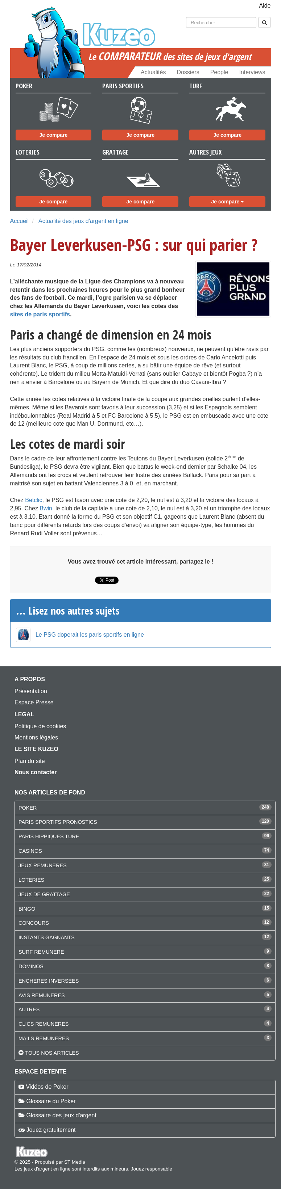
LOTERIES (31, 880)
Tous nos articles (52, 1053)
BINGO (26, 909)
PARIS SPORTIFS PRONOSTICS (57, 822)
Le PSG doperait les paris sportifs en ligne (90, 635)
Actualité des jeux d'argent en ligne (83, 221)
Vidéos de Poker (47, 1087)
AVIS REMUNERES (41, 995)
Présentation (31, 691)
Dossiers (188, 72)
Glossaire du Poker (50, 1101)
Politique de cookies (40, 726)
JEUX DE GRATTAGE (44, 894)
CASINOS (30, 851)
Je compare (54, 135)
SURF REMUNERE (41, 952)
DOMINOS (31, 966)
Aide (264, 6)
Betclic (33, 500)
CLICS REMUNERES (43, 1024)
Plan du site (30, 761)
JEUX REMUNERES (42, 865)
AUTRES (29, 1009)
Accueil (19, 221)
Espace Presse (34, 702)
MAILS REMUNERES (43, 1038)
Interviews (252, 72)
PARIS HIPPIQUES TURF (48, 836)
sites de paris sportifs (40, 314)
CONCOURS (33, 923)
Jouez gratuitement (50, 1130)
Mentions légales (36, 737)
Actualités (153, 72)
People (219, 72)
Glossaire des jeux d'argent (61, 1115)
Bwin (46, 508)
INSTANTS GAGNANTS (46, 937)
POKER (27, 808)
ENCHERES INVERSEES (48, 981)
